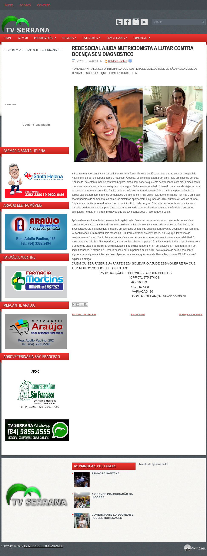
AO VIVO (25, 5)
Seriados (70, 36)
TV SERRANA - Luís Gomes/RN (43, 546)
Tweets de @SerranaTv (153, 464)
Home (8, 38)
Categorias (93, 36)
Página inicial (138, 314)
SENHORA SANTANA (106, 473)
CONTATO (43, 5)
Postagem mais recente (84, 314)
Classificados (118, 36)
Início (9, 5)
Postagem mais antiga (191, 314)
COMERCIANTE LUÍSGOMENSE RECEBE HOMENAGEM (112, 516)
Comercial (143, 36)
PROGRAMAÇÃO (46, 36)
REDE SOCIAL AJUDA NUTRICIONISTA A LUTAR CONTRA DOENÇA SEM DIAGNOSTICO (132, 51)
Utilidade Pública (117, 61)
